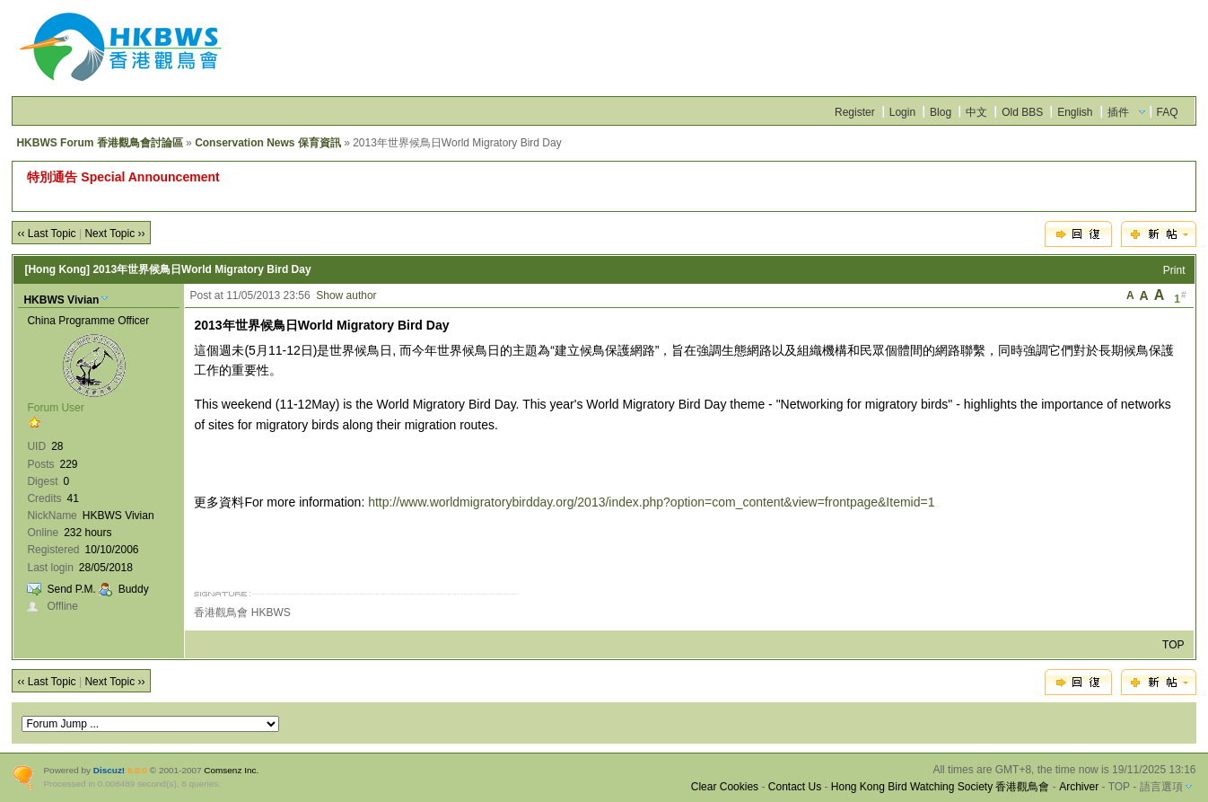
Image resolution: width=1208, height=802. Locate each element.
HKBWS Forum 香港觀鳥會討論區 (99, 143)
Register (855, 112)
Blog (940, 112)
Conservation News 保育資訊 (268, 143)
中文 (976, 112)
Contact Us (794, 786)
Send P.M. (71, 589)
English (1074, 112)
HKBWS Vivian (61, 300)
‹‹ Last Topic (46, 233)
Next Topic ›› (114, 233)
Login (902, 112)
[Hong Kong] (57, 269)
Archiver (1079, 786)
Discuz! (109, 770)
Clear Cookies (724, 786)
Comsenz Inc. (231, 770)
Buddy (133, 589)
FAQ (1167, 112)
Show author (346, 295)
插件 (1118, 112)
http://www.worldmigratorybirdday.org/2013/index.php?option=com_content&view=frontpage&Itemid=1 (651, 502)
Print (1174, 270)
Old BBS (1022, 112)
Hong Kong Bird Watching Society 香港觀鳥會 (940, 786)
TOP (1173, 645)
